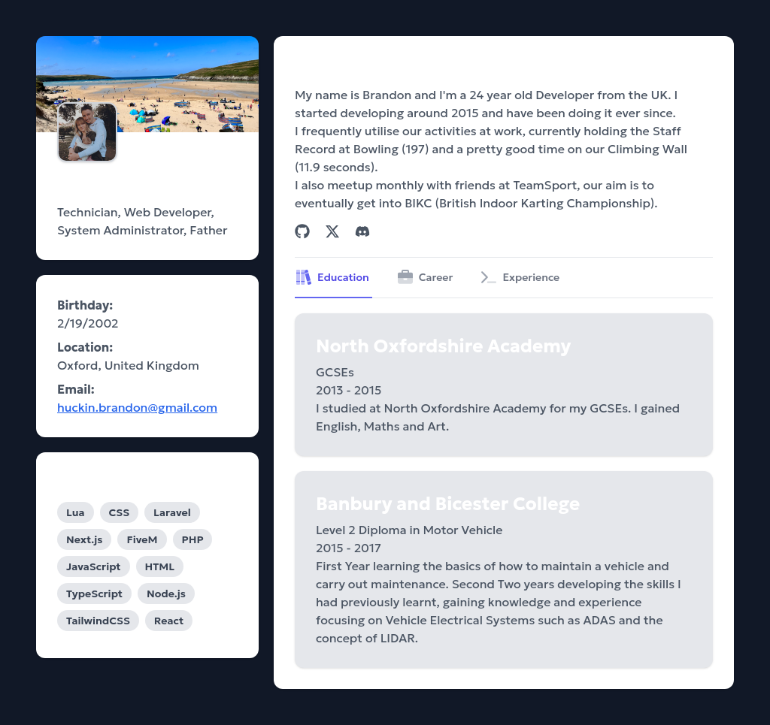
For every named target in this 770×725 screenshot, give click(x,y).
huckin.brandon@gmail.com (137, 407)
